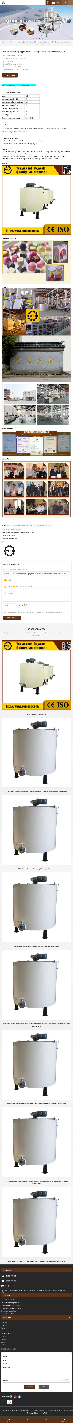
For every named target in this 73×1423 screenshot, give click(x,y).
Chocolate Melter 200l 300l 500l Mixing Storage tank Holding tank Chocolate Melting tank (36, 1104)
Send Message (12, 618)
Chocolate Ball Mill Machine (25, 42)
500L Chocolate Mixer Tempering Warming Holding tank (36, 869)
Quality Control (6, 1334)
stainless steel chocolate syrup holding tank (19, 85)
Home (5, 42)
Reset (44, 1387)
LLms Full (43, 1413)
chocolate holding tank (43, 525)
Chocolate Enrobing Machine (10, 1305)
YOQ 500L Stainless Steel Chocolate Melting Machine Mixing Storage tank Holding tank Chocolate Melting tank (36, 1182)
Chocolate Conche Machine (10, 1300)
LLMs (3, 1342)
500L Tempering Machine (41, 42)
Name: (5, 1356)
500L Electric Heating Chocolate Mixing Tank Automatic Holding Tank (36, 946)
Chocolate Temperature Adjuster (11, 1308)
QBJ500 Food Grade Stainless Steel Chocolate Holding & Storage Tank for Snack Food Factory (36, 791)
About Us (4, 1322)
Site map (4, 1339)
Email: (5, 1360)
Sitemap (30, 1413)
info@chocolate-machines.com (15, 1286)
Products (4, 1325)
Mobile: (6, 1364)
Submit (29, 1387)
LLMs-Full (4, 1345)
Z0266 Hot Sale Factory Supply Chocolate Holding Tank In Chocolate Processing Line (38, 574)
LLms (36, 1413)
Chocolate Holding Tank (8, 1311)
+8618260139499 (10, 1276)
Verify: (6, 1380)
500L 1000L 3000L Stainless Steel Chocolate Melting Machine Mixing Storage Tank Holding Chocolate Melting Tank (36, 1025)
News (3, 1331)
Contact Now (10, 75)
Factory (3, 1328)
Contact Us (4, 1336)
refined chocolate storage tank (12, 529)
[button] (30, 38)
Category (12, 42)
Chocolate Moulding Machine (10, 1303)
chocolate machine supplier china (23, 525)
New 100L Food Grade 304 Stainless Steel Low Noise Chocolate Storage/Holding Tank (36, 1261)
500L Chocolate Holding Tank (36, 714)
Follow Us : (5, 1396)
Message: (6, 1368)
